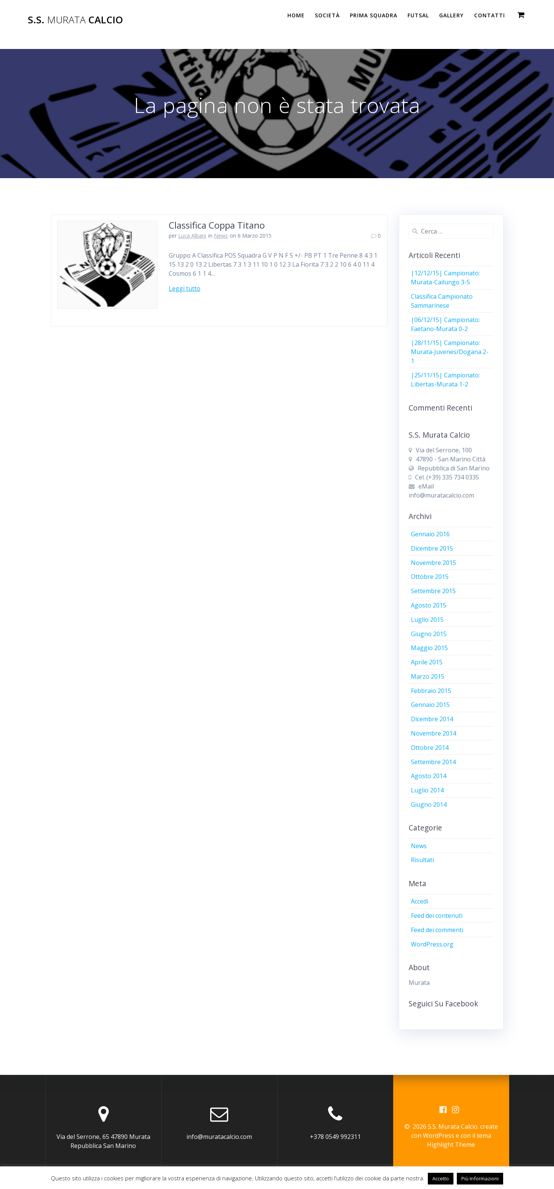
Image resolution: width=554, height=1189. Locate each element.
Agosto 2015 (428, 605)
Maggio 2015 (429, 648)
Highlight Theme (451, 1144)
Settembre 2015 (433, 591)
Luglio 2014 (427, 790)
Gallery (451, 15)
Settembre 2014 (433, 762)
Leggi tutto (184, 288)
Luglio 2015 (427, 619)
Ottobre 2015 (430, 576)
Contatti (489, 15)
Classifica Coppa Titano (217, 225)
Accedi (419, 901)
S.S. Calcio (75, 20)
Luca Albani (192, 235)
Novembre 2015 (433, 563)
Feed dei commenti (437, 930)
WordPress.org (432, 944)
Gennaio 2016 (430, 534)
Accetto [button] (440, 1178)
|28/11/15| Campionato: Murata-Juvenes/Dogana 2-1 (449, 352)
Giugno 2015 (429, 634)
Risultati (422, 860)
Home (296, 15)
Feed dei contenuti (436, 915)
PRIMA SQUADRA (373, 15)
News (221, 235)
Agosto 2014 (428, 776)
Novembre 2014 (433, 733)
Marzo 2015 (427, 676)
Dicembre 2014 (432, 719)
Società (327, 15)
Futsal (418, 15)
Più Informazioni (480, 1178)
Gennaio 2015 (430, 705)
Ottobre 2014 (430, 747)
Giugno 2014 (429, 804)
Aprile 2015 (427, 662)
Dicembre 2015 (432, 548)
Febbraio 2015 (431, 691)
